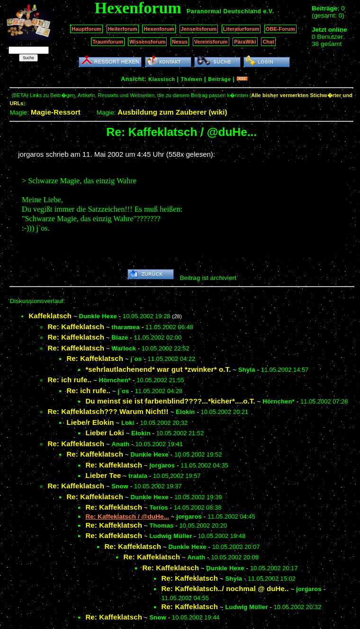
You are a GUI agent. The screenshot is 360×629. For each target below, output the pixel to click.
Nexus (180, 42)
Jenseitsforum (199, 29)
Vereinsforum (211, 42)
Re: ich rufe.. (69, 380)
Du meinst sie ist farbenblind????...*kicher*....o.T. (170, 401)
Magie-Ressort (56, 112)
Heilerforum (122, 29)
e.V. (268, 11)
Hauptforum (86, 29)
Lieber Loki (104, 433)
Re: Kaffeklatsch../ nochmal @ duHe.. (224, 588)
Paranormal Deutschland (224, 11)
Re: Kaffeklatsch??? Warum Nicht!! (107, 411)
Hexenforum (159, 29)
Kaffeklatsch (50, 316)
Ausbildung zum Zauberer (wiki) (172, 112)
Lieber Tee (103, 475)
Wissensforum (147, 42)
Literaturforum (241, 29)
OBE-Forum (280, 29)
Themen (191, 79)
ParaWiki (245, 42)
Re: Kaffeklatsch (75, 327)
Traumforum (107, 42)
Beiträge (219, 79)
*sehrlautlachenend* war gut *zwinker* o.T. (158, 369)
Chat (268, 42)
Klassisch (161, 79)
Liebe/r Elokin (90, 422)
